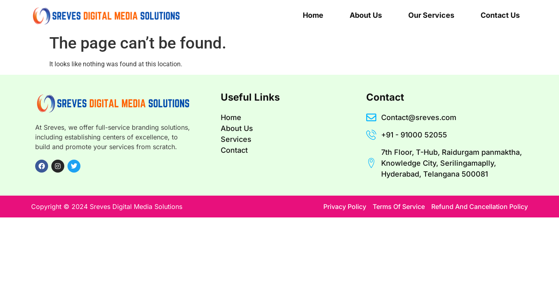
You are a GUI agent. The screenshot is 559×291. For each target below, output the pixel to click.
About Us (366, 15)
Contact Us (500, 15)
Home (313, 15)
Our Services (431, 15)
